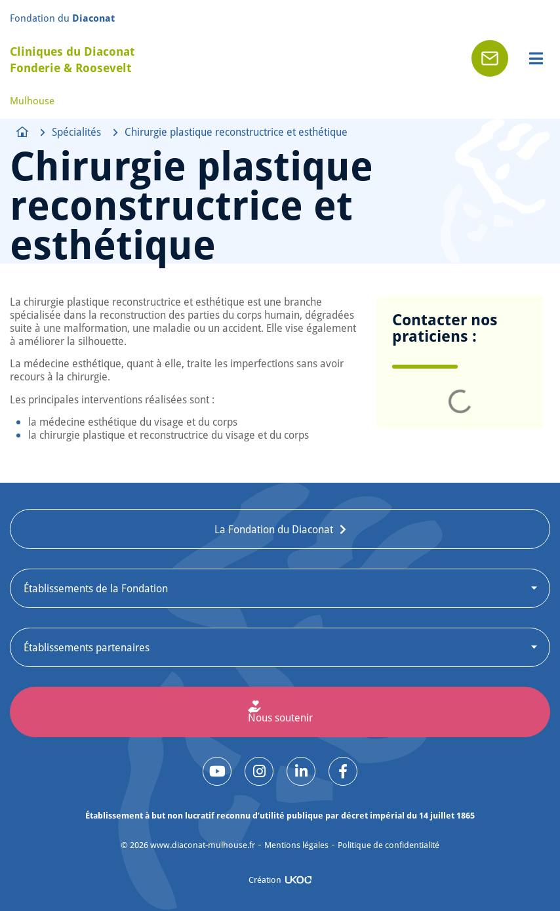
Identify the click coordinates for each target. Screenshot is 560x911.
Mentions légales (296, 845)
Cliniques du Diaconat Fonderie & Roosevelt (72, 59)
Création (265, 879)
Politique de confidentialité (388, 845)
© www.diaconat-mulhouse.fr (188, 845)
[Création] (298, 880)
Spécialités (76, 131)
